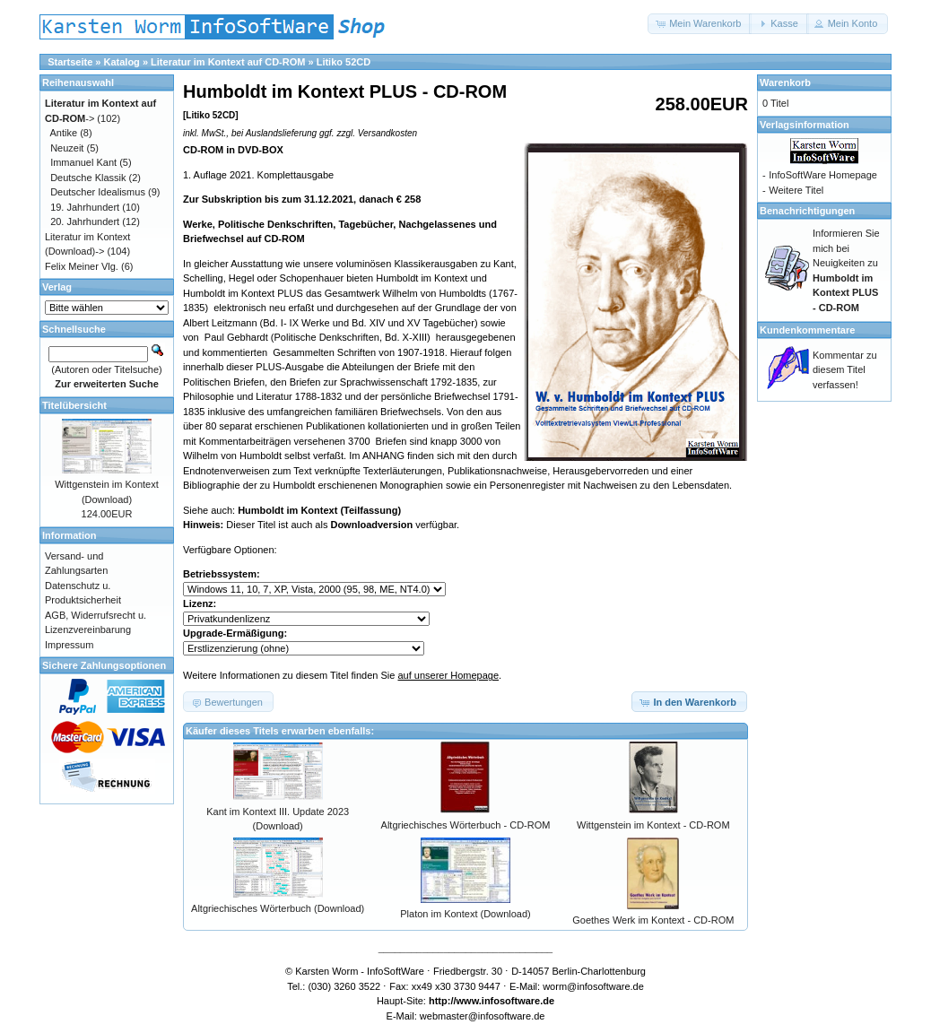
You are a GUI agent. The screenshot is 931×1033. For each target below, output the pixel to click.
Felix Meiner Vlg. (81, 266)
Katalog (122, 61)
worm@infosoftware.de (593, 986)
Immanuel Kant (83, 162)
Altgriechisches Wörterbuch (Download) (277, 908)
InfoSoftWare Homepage (823, 174)
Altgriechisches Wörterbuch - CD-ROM (466, 825)
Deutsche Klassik (88, 177)
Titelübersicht (74, 405)
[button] (700, 23)
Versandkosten (387, 133)
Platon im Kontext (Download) (465, 913)
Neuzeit (66, 148)
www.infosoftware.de (506, 1000)
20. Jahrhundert (84, 221)
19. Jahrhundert (84, 207)
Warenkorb (785, 82)
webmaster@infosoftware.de (482, 1016)
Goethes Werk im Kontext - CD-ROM (653, 920)
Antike (64, 132)
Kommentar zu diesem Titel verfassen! (845, 370)
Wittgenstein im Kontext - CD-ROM (653, 825)
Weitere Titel (796, 190)
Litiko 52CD (344, 61)
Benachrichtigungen (807, 210)
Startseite (70, 61)
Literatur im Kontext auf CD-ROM (228, 61)
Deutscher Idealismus (97, 192)
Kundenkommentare (807, 330)
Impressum (69, 644)
